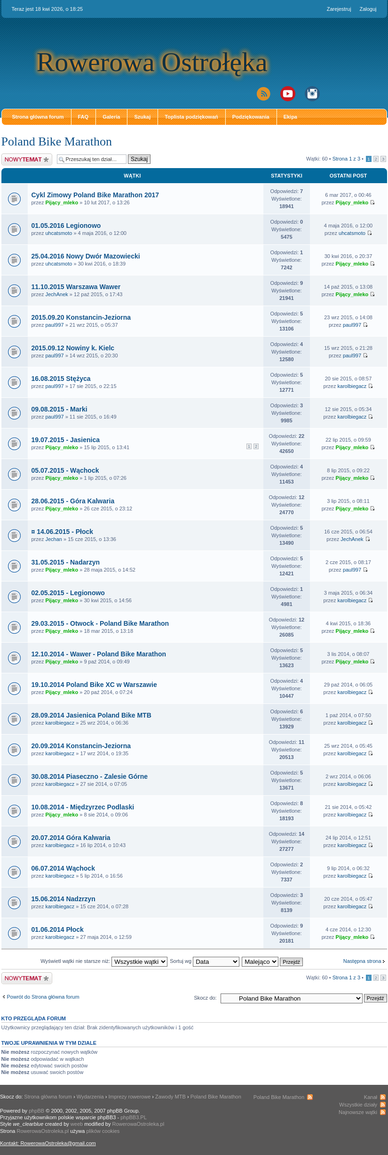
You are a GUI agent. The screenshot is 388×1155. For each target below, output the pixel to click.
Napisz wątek (26, 159)
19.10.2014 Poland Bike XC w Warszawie (94, 684)
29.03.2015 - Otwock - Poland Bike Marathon (100, 623)
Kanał (370, 1097)
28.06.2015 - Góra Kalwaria (73, 501)
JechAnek (56, 294)
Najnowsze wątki (358, 1112)
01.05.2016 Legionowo (66, 225)
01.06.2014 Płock (58, 929)
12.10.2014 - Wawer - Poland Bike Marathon (99, 654)
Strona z (346, 159)
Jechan (53, 539)
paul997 (54, 325)
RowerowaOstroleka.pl (138, 1124)
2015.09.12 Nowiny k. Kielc (73, 348)
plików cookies (102, 1131)
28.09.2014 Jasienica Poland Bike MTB (91, 715)
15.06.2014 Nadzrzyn (63, 899)
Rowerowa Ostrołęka (152, 62)
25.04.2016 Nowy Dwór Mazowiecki (86, 256)
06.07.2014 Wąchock (63, 868)
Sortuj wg (204, 961)
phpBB (36, 1111)
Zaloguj (367, 9)
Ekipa (290, 117)
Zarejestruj (339, 9)
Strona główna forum (38, 117)
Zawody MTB (170, 1096)
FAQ (83, 117)
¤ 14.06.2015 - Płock (63, 531)
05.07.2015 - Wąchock (65, 470)
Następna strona (362, 961)
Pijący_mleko (61, 202)
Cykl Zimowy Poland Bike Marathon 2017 (95, 195)
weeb (77, 1124)
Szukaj (142, 117)
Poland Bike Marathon (56, 141)
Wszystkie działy (358, 1104)
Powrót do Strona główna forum (43, 997)
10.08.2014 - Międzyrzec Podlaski (83, 807)
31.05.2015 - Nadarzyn (66, 562)
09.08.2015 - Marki (59, 409)
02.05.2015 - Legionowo (68, 593)
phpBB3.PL (133, 1117)
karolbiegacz (352, 386)
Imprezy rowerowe (129, 1096)
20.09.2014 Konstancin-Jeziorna (81, 746)
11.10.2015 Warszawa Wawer (76, 287)
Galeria (111, 117)
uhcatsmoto (58, 233)
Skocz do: (205, 998)
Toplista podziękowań (191, 117)
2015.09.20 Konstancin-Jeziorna (81, 317)
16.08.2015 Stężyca (61, 378)
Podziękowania (250, 117)
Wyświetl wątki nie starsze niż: (103, 961)
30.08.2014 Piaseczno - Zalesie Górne (90, 776)
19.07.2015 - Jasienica (66, 440)
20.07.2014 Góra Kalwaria (71, 837)
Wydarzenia (90, 1096)
